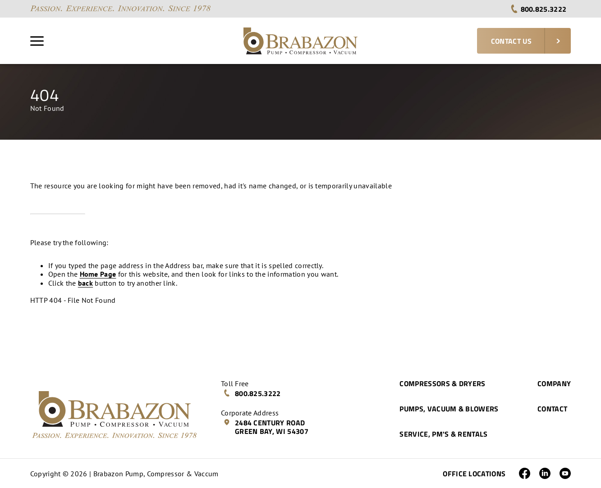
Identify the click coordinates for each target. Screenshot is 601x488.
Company (554, 383)
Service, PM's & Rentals (443, 434)
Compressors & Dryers (442, 383)
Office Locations (474, 473)
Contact (552, 408)
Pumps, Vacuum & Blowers (448, 408)
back (85, 282)
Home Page (98, 273)
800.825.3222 (538, 9)
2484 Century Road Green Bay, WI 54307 (265, 427)
